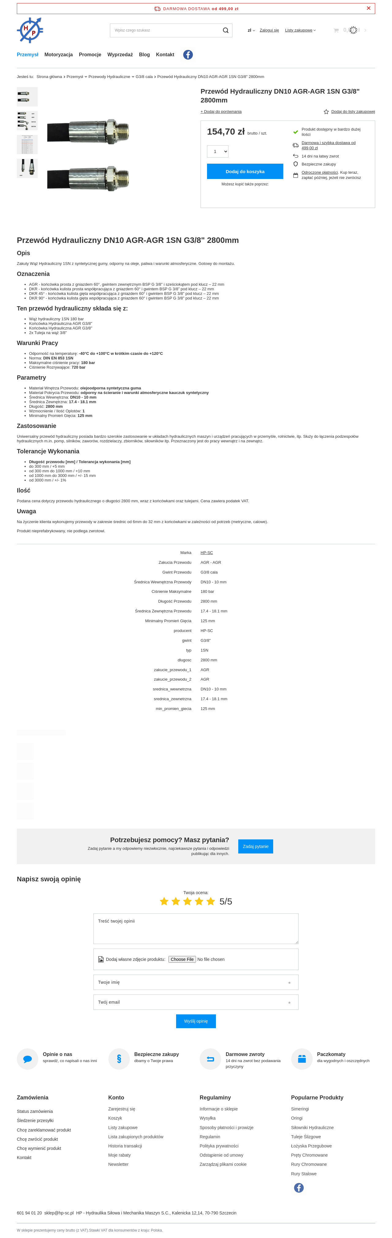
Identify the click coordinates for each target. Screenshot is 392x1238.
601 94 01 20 (29, 1212)
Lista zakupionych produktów (136, 1136)
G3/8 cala (144, 76)
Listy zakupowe (298, 30)
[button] (56, 1100)
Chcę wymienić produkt (39, 1145)
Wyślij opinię (196, 1021)
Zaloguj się (269, 30)
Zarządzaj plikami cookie (223, 1164)
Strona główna (49, 76)
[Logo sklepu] (30, 30)
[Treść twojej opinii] (196, 928)
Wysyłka (208, 1118)
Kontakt (165, 54)
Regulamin (210, 1136)
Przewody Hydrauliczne (109, 76)
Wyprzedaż (120, 54)
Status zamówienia (35, 1108)
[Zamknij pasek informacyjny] (368, 8)
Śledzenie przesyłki (35, 1118)
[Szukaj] (225, 30)
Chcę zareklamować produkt (44, 1127)
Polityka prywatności (219, 1145)
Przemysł (27, 54)
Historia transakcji (125, 1145)
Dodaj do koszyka (245, 171)
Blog (144, 54)
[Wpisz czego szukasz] (171, 30)
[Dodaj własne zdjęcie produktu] (209, 959)
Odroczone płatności (320, 172)
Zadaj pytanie (256, 846)
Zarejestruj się (121, 1108)
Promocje (90, 54)
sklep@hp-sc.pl (59, 1212)
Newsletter (118, 1164)
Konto (116, 1098)
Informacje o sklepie (219, 1108)
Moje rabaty (119, 1155)
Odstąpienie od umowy (221, 1155)
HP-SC (207, 552)
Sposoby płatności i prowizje (227, 1127)
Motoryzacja (58, 54)
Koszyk (115, 1118)
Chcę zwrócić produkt (37, 1136)
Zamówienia (32, 1098)
